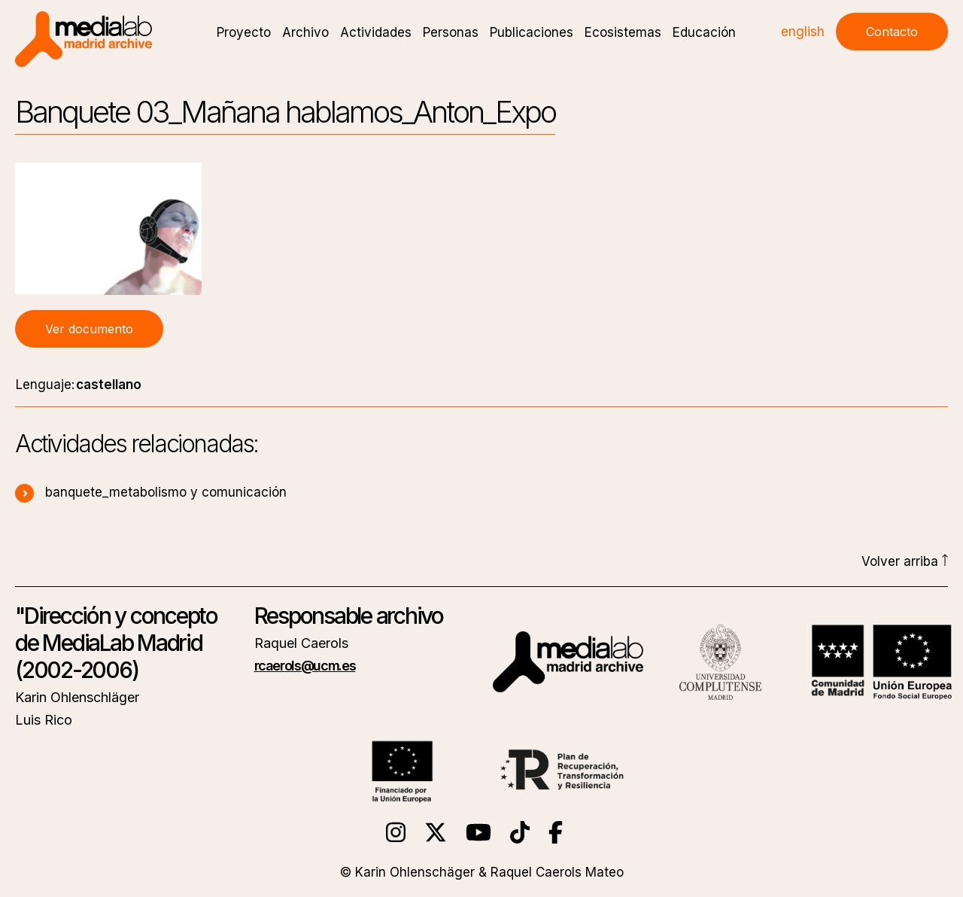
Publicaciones (531, 32)
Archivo (305, 32)
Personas (450, 32)
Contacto (892, 31)
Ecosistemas (623, 32)
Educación (704, 32)
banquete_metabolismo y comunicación (151, 492)
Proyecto (244, 32)
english (803, 31)
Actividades (376, 32)
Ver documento (89, 328)
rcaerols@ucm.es (305, 666)
